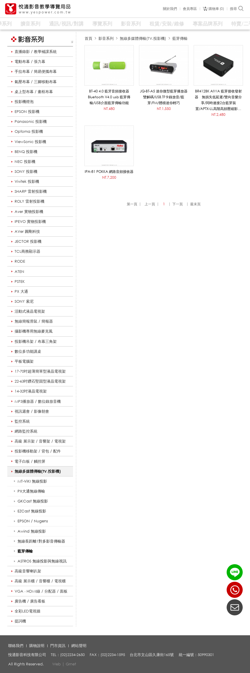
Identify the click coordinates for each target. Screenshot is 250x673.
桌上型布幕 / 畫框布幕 (34, 91)
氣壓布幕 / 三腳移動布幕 (36, 81)
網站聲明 (78, 645)
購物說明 (36, 645)
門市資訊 (57, 645)
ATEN (19, 271)
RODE (20, 261)
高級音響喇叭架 (28, 571)
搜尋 (237, 9)
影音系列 (131, 23)
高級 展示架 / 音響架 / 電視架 (40, 441)
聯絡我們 (15, 645)
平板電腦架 (24, 361)
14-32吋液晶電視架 (31, 391)
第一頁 (132, 204)
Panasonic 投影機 (31, 121)
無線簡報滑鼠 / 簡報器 (34, 321)
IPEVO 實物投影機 (30, 221)
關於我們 (170, 9)
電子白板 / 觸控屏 (30, 461)
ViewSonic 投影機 (30, 141)
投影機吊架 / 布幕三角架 (36, 341)
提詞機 (20, 621)
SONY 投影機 (26, 171)
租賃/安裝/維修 (167, 23)
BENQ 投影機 (26, 151)
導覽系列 (102, 23)
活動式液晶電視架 (30, 311)
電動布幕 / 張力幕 (30, 61)
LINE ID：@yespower (235, 572)
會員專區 (190, 9)
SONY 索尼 (24, 301)
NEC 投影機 (25, 161)
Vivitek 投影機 (27, 181)
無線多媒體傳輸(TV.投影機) (38, 471)
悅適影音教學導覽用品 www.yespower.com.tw (38, 9)
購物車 (216, 9)
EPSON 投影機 (27, 111)
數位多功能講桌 (28, 351)
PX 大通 (21, 291)
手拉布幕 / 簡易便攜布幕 (36, 71)
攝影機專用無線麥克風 (34, 331)
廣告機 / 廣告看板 (30, 601)
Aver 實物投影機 (29, 211)
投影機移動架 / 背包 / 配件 (38, 451)
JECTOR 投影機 (28, 241)
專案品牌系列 (208, 23)
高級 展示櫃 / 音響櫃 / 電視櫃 (40, 581)
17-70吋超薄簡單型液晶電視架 (40, 371)
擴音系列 (30, 23)
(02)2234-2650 (235, 590)
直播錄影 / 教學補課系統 (36, 51)
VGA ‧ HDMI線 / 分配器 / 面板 (41, 591)
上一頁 (150, 204)
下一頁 (177, 204)
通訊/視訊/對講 (66, 23)
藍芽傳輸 (180, 38)
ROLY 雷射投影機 (29, 201)
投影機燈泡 (24, 101)
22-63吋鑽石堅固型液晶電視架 (40, 381)
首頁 (88, 38)
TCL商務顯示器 (27, 251)
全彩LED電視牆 (27, 611)
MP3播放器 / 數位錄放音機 (38, 401)
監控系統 (22, 421)
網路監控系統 (26, 431)
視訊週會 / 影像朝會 (32, 411)
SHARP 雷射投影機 (31, 191)
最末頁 (195, 204)
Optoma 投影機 (29, 131)
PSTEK (20, 281)
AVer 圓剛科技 (27, 231)
